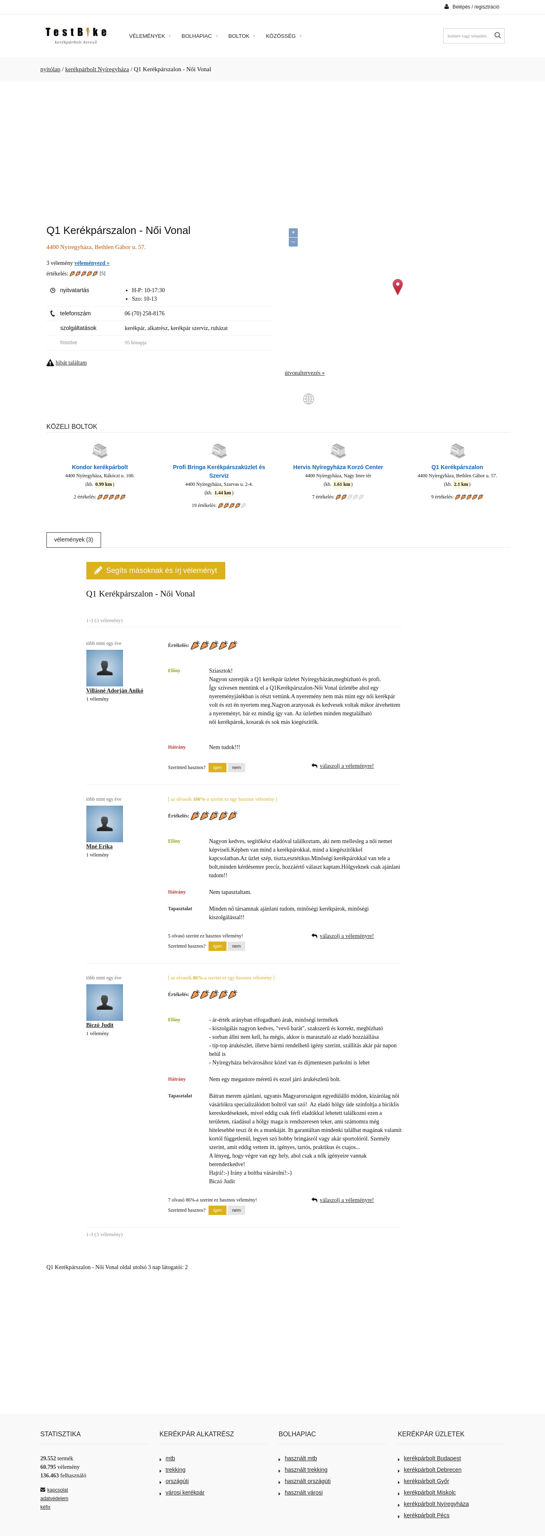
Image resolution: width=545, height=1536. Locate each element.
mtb (167, 1458)
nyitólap (50, 69)
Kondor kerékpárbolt (100, 467)
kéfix (45, 1507)
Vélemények (150, 36)
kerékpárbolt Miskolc (427, 1492)
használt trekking (303, 1469)
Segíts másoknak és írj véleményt (155, 570)
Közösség (284, 36)
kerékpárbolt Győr (423, 1481)
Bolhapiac (200, 36)
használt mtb (298, 1458)
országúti (174, 1481)
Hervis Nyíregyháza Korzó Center (338, 467)
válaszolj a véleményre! (347, 766)
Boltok (242, 36)
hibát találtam (71, 363)
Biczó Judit (100, 1025)
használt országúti (305, 1481)
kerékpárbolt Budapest (429, 1458)
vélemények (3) (73, 539)
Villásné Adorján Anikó (114, 691)
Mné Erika (99, 846)
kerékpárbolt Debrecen (430, 1469)
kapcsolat (54, 1490)
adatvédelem (54, 1498)
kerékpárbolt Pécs (424, 1515)
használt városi (301, 1492)
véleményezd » (92, 263)
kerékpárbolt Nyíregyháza (97, 69)
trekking (173, 1469)
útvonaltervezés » (305, 373)
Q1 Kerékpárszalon (457, 467)
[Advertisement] (272, 149)
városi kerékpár (182, 1492)
